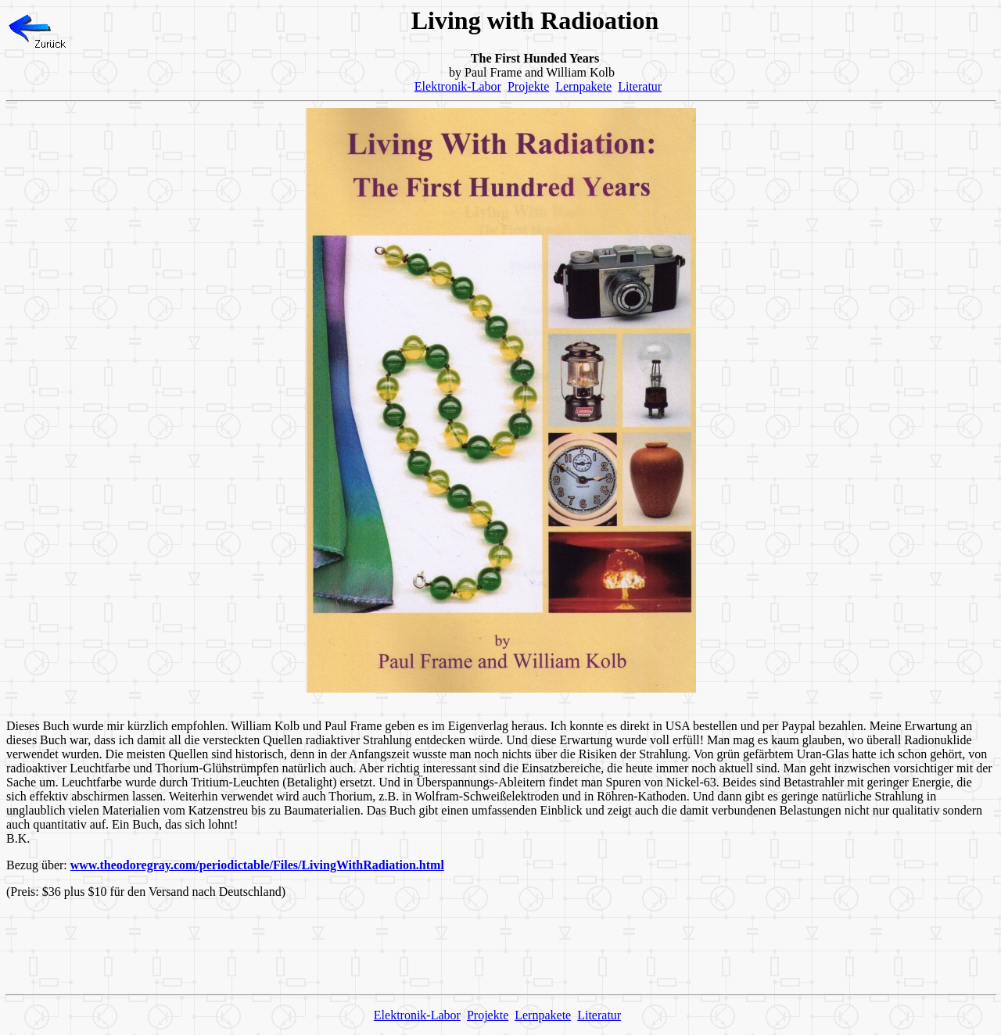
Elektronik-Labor (457, 86)
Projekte (528, 86)
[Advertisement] (500, 946)
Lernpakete (583, 86)
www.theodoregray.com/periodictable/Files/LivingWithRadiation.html (257, 865)
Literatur (640, 86)
